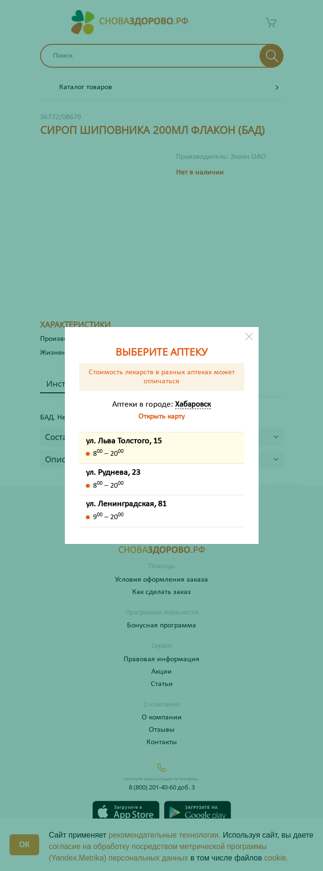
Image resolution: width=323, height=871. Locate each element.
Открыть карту (161, 416)
